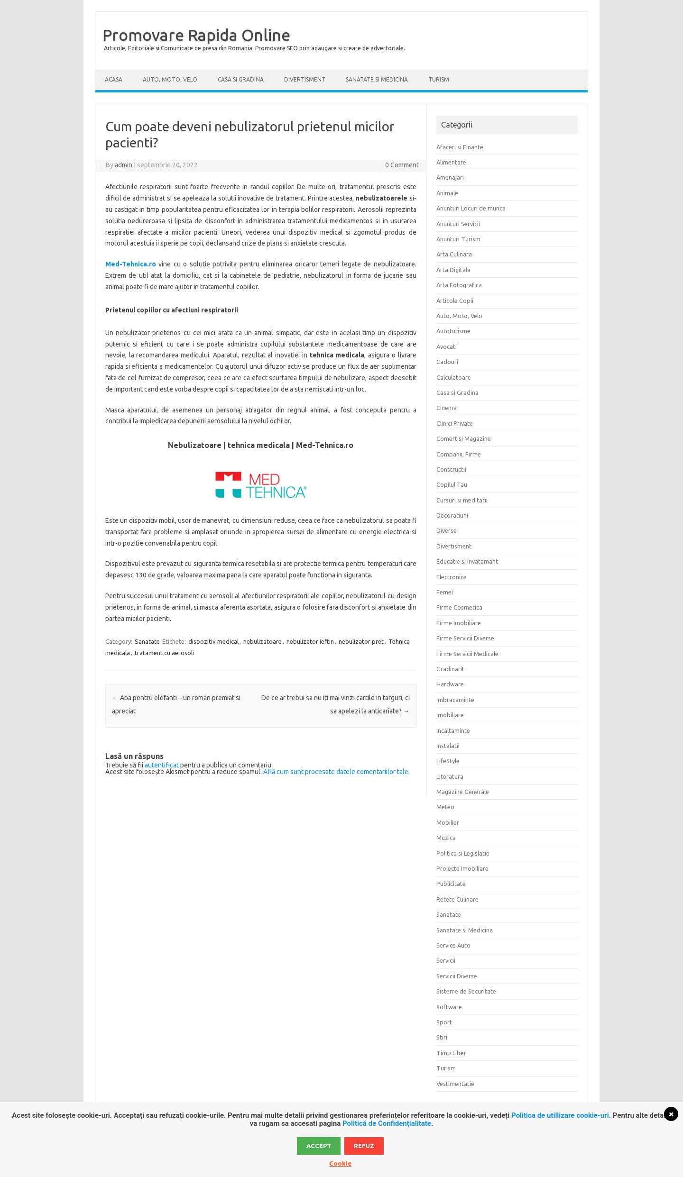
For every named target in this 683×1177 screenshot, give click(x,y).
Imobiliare (450, 715)
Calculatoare (453, 377)
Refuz (364, 1145)
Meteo (445, 806)
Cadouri (447, 361)
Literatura (449, 776)
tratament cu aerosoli (164, 652)
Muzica (446, 837)
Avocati (446, 346)
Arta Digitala (453, 269)
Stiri (441, 1037)
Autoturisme (453, 331)
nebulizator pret (361, 641)
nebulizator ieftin (310, 641)
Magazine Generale (462, 791)
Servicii (445, 960)
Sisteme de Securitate (466, 991)
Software (449, 1007)
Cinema (446, 407)
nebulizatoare (262, 641)
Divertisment (304, 79)
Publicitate (451, 883)
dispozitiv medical (213, 641)
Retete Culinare (457, 899)
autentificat (162, 765)
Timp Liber (451, 1052)
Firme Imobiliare (458, 623)
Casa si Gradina (241, 79)
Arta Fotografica (459, 285)
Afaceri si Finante (459, 147)
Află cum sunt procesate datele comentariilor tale (335, 772)
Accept (318, 1145)
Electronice (451, 577)
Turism (438, 79)
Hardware (450, 684)
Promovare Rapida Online (196, 35)
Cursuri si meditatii (462, 500)
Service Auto (453, 945)
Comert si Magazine (463, 438)
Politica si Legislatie (462, 853)
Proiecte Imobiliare (462, 868)
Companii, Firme (458, 454)
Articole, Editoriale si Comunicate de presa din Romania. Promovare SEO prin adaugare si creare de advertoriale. (254, 48)
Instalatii (448, 745)
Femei (444, 592)
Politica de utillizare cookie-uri (560, 1115)
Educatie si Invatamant (467, 561)
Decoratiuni (452, 515)
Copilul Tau (451, 484)
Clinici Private (454, 423)
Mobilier (447, 822)
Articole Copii (454, 300)
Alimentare (451, 162)
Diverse (446, 530)
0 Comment (402, 165)
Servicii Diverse (456, 976)
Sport (444, 1022)
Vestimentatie (455, 1083)
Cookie (340, 1163)
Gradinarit (450, 669)
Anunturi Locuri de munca (471, 208)
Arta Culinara (454, 254)
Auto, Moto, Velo (170, 79)
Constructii (451, 469)
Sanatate (147, 641)
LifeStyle (448, 760)
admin (123, 165)
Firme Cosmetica (459, 607)
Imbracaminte (455, 699)
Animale (447, 193)
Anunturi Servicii (458, 223)
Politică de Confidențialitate (386, 1123)
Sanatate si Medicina (377, 79)
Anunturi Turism (458, 239)
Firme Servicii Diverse (465, 638)
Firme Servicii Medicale (467, 653)
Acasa (113, 79)
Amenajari (450, 177)
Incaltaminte (453, 730)
